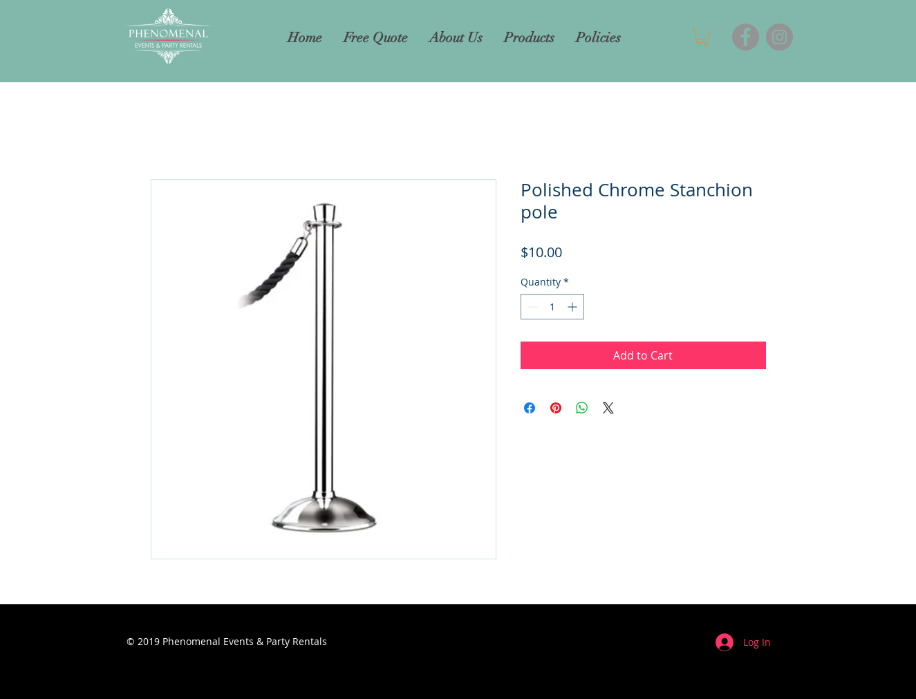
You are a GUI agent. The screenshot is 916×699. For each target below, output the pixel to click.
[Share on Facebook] (529, 408)
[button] (702, 37)
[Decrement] (531, 307)
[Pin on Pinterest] (556, 408)
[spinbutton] (552, 307)
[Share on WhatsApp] (582, 408)
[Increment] (573, 307)
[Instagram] (779, 37)
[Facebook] (745, 37)
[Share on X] (608, 408)
